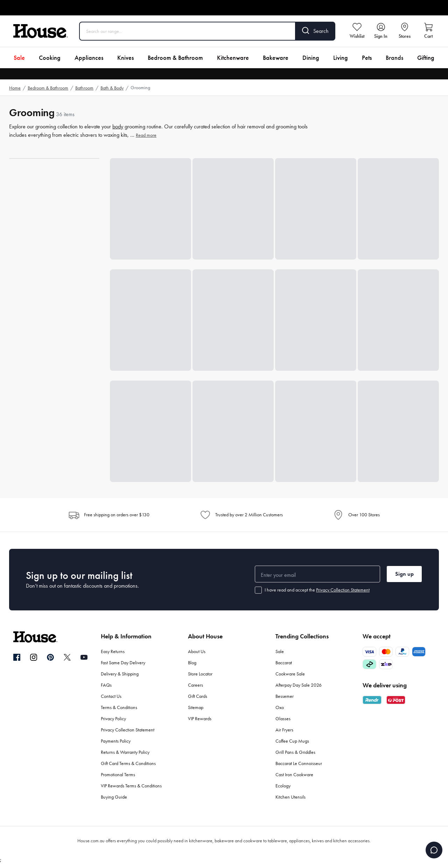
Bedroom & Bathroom (175, 58)
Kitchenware (233, 58)
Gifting (425, 58)
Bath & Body (112, 88)
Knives (125, 58)
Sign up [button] (404, 574)
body (117, 126)
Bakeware (275, 58)
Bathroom (84, 88)
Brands (394, 58)
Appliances (89, 58)
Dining (310, 58)
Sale (19, 58)
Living (340, 58)
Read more (146, 135)
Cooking (50, 58)
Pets (367, 58)
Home (15, 88)
